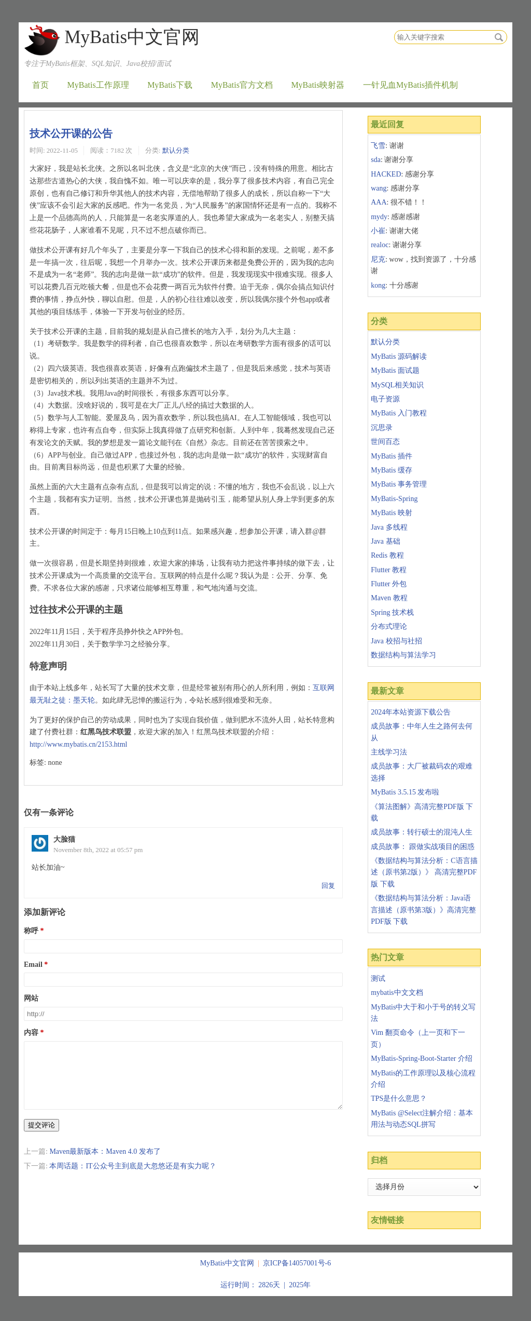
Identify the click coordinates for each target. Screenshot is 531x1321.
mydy (379, 217)
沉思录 (382, 428)
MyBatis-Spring (394, 499)
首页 (40, 84)
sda (376, 160)
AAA (378, 202)
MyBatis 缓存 (391, 470)
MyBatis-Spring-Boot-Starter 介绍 (421, 1058)
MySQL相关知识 (397, 385)
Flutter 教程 (389, 570)
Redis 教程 (387, 555)
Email (33, 964)
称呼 (31, 931)
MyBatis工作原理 (98, 84)
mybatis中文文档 (397, 992)
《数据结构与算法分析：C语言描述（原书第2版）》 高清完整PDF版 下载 (424, 872)
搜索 (499, 37)
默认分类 (175, 150)
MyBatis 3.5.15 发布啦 (405, 792)
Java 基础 (385, 541)
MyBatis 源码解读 (399, 356)
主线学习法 (389, 752)
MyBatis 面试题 (395, 370)
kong (378, 285)
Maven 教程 (389, 598)
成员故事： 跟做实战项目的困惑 (422, 847)
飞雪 (378, 146)
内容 (31, 1032)
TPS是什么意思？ (399, 1098)
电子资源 (385, 399)
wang (378, 188)
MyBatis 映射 (391, 513)
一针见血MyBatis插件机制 (410, 84)
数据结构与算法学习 (403, 655)
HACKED (386, 174)
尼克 (378, 259)
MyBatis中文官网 (132, 37)
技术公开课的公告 (71, 133)
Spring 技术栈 (392, 612)
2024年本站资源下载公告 (411, 712)
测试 (378, 978)
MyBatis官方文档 (242, 84)
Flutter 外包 (389, 584)
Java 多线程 (389, 527)
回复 (328, 885)
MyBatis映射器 (317, 84)
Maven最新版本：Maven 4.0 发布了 (104, 1164)
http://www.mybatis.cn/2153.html (78, 744)
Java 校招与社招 (396, 641)
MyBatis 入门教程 (399, 413)
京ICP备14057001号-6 (297, 1263)
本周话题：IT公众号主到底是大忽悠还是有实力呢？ (132, 1178)
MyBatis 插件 (391, 456)
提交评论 (41, 1137)
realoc (379, 245)
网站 (31, 998)
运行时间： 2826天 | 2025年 (265, 1285)
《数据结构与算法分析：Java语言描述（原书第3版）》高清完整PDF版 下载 (423, 909)
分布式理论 (389, 626)
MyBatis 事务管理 (399, 484)
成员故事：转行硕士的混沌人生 (421, 832)
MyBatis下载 (169, 84)
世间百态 (385, 442)
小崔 (378, 231)
